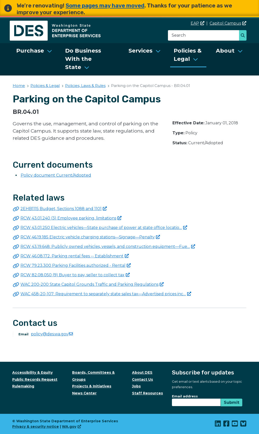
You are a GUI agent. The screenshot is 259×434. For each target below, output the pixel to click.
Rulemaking (23, 386)
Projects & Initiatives (91, 386)
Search (244, 36)
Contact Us (142, 379)
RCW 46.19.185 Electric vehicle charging (90, 237)
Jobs (136, 386)
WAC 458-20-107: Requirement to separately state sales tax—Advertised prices (105, 293)
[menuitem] (34, 59)
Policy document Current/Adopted (56, 175)
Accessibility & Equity (32, 372)
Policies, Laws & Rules (85, 85)
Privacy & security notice (35, 427)
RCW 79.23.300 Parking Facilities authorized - (75, 265)
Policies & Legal (188, 54)
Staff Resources (147, 393)
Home (19, 85)
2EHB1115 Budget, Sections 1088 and (63, 208)
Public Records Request (34, 379)
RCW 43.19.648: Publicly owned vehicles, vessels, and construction (107, 246)
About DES (142, 372)
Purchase (30, 50)
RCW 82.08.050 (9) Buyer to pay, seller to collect (75, 275)
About (225, 50)
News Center (84, 393)
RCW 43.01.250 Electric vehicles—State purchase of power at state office (103, 227)
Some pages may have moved (105, 5)
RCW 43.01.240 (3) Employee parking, (71, 218)
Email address (185, 396)
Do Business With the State (83, 59)
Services (140, 50)
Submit (231, 402)
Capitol (228, 23)
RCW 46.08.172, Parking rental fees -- (74, 256)
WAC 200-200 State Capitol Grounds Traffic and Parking (92, 284)
